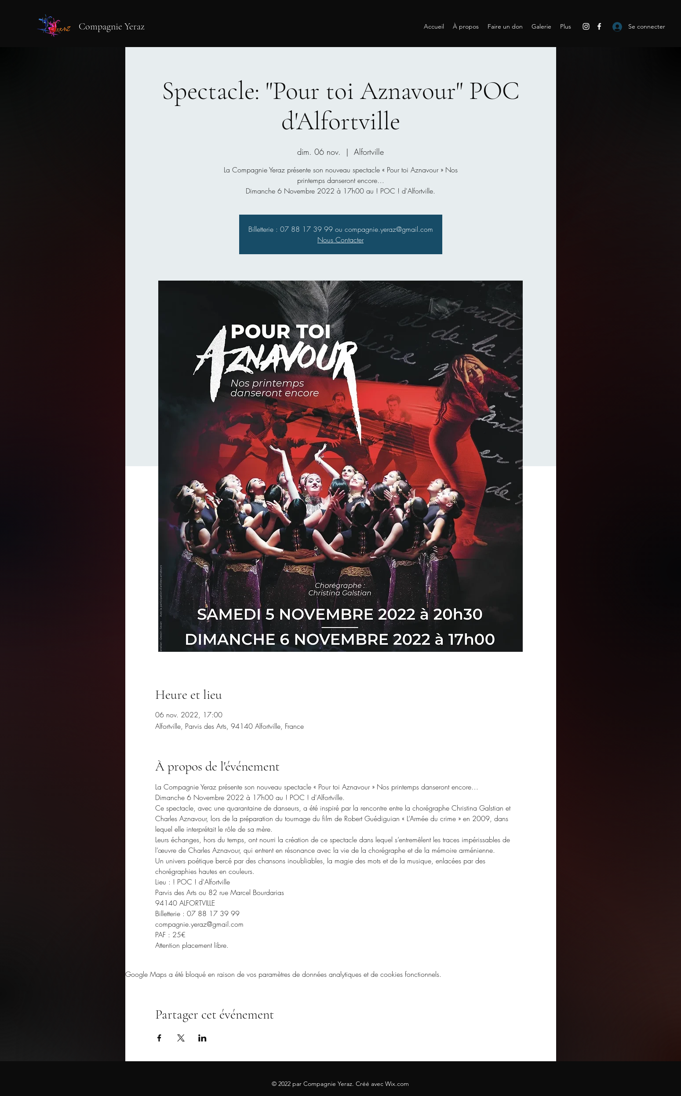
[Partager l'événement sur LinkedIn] (202, 1037)
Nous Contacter (340, 240)
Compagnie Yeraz (112, 26)
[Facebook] (599, 26)
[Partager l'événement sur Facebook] (159, 1037)
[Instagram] (586, 26)
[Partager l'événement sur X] (181, 1037)
